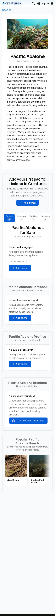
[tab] (9, 218)
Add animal (28, 202)
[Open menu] (52, 3)
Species (6, 9)
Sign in (43, 3)
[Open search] (33, 3)
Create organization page (28, 420)
